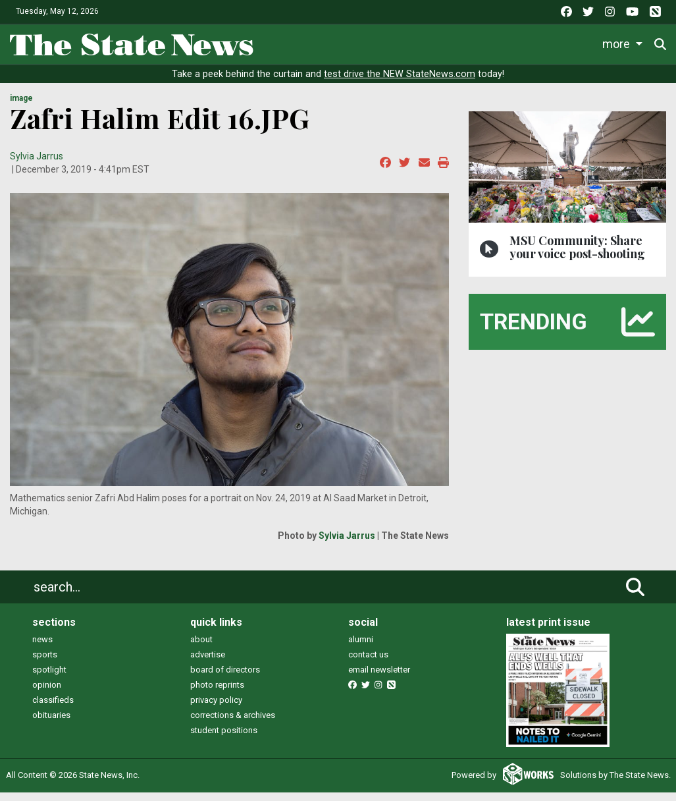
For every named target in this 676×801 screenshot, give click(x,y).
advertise (207, 664)
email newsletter (379, 679)
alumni (360, 648)
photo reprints (217, 694)
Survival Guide (460, 42)
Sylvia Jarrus (36, 165)
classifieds (53, 709)
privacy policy (216, 709)
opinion (46, 694)
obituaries (51, 724)
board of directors (225, 679)
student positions (223, 739)
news (42, 648)
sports (44, 664)
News (283, 42)
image (21, 107)
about (201, 648)
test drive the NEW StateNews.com (399, 83)
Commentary (547, 42)
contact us (368, 664)
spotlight (49, 679)
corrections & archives (232, 724)
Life (331, 42)
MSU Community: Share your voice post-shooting (577, 255)
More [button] (618, 42)
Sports (382, 42)
